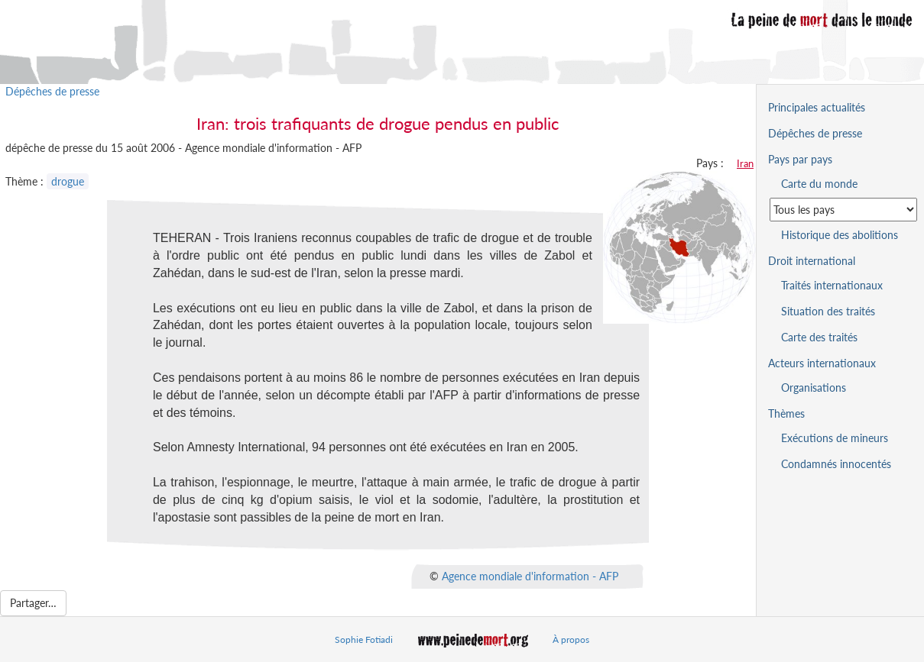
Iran (745, 163)
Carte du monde (819, 183)
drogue (67, 181)
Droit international (811, 260)
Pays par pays (800, 159)
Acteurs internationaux (822, 363)
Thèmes (786, 413)
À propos (571, 639)
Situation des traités (828, 311)
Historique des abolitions (839, 234)
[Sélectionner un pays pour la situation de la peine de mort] (843, 209)
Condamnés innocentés (836, 463)
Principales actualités (816, 107)
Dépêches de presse (52, 91)
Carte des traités (819, 337)
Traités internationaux (832, 285)
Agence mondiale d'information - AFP (530, 575)
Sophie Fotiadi (364, 639)
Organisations (813, 387)
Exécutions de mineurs (834, 437)
